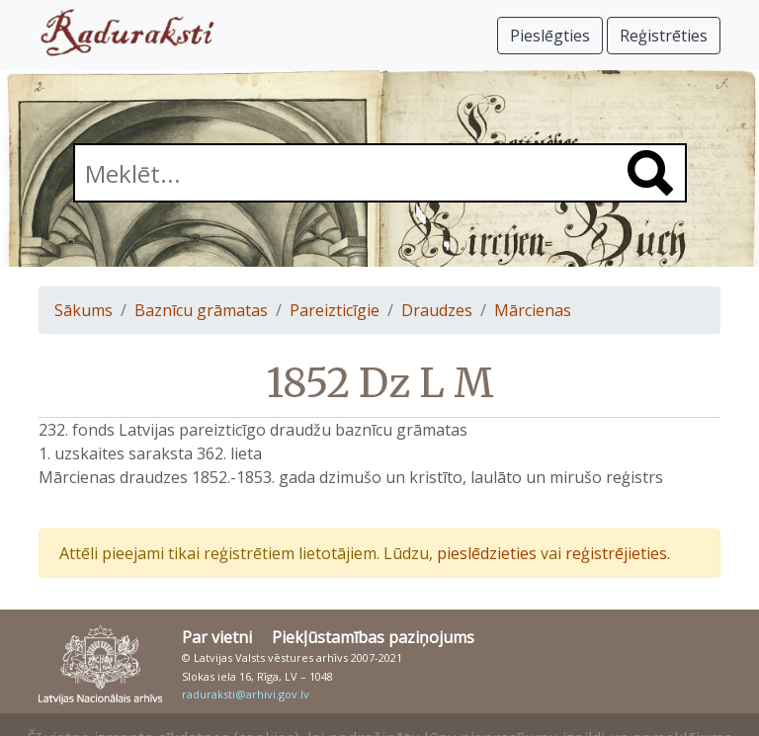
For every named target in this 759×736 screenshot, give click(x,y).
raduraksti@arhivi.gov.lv (245, 694)
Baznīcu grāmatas (201, 310)
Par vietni (217, 637)
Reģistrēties (664, 35)
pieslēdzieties (487, 553)
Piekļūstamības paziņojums (373, 637)
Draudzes (436, 310)
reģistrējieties (616, 553)
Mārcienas (532, 310)
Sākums (83, 310)
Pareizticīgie (335, 310)
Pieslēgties (550, 35)
